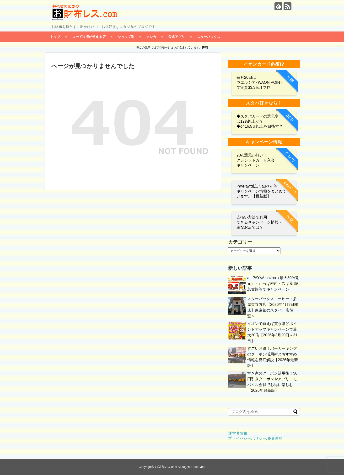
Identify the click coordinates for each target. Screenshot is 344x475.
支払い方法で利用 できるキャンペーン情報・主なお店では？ (259, 222)
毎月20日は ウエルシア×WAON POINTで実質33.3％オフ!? (259, 82)
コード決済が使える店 (89, 36)
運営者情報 (237, 433)
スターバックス (208, 36)
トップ (55, 36)
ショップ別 (126, 36)
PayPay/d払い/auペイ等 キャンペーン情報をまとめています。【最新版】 (261, 191)
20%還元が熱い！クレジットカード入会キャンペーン (255, 160)
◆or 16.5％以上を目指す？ (259, 126)
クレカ (151, 36)
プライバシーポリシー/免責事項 (255, 438)
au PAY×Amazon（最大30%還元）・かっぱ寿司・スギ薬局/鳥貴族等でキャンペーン (273, 283)
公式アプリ (176, 36)
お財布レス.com (166, 467)
